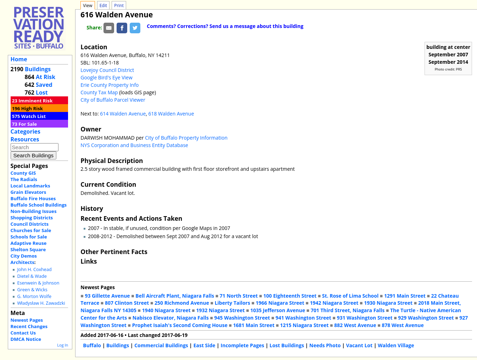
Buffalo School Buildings (39, 205)
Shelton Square (28, 249)
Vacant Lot (359, 345)
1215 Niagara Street (304, 325)
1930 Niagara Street (388, 302)
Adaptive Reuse (29, 243)
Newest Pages (27, 320)
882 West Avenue (355, 325)
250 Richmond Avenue (182, 302)
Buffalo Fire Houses (33, 198)
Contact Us (23, 333)
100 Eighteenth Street (289, 295)
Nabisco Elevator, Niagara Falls (171, 317)
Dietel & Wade (31, 276)
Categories (25, 131)
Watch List (33, 116)
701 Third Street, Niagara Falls (348, 310)
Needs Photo (325, 345)
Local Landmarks (30, 185)
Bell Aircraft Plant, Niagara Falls (174, 295)
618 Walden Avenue (171, 113)
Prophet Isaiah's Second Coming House (180, 325)
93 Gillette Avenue (107, 295)
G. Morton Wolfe (34, 296)
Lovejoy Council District (107, 70)
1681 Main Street (254, 325)
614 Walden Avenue (123, 113)
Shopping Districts (32, 217)
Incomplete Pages (242, 345)
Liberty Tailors (232, 302)
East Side (204, 345)
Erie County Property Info (109, 84)
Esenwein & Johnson (38, 283)
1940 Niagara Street (166, 310)
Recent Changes (29, 326)
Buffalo (92, 345)
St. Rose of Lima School (350, 295)
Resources (25, 139)
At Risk (45, 77)
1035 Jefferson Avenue (277, 310)
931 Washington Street (364, 317)
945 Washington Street (242, 317)
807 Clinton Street (127, 302)
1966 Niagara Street (280, 302)
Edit (103, 5)
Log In (62, 345)
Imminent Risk (35, 100)
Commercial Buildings (161, 345)
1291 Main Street (405, 295)
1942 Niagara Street (334, 302)
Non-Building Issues (34, 211)
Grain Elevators (28, 192)
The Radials (24, 179)
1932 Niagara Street (220, 310)
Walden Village (396, 345)
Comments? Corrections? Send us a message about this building (225, 26)
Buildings (38, 69)
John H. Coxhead (34, 269)
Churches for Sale (31, 230)
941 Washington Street (303, 317)
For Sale (27, 124)
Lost (42, 92)
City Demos (24, 256)
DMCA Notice (26, 339)
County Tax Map (99, 92)
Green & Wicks (32, 290)
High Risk (32, 108)
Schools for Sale (29, 237)
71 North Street (239, 295)
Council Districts (30, 224)
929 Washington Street (426, 317)
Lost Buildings (286, 345)
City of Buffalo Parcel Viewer (112, 99)
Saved (44, 85)
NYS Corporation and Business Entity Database (134, 145)
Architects (22, 262)
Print (119, 5)
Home (19, 59)
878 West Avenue (402, 325)
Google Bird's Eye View (106, 77)
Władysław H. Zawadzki (41, 303)
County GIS (23, 173)
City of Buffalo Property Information (186, 137)
